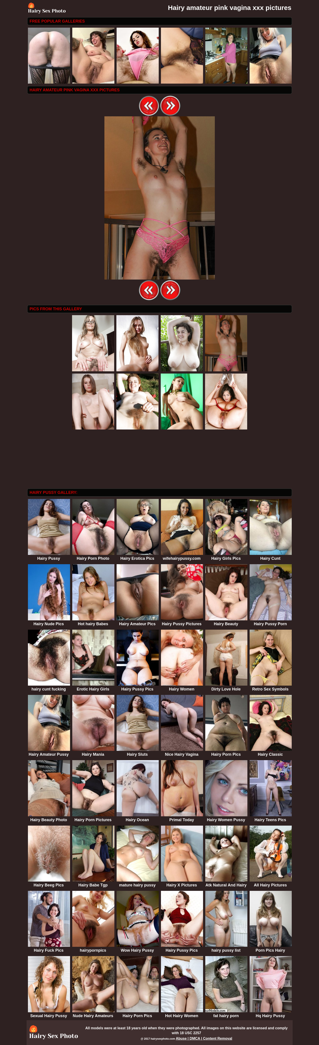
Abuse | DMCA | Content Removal (204, 1038)
